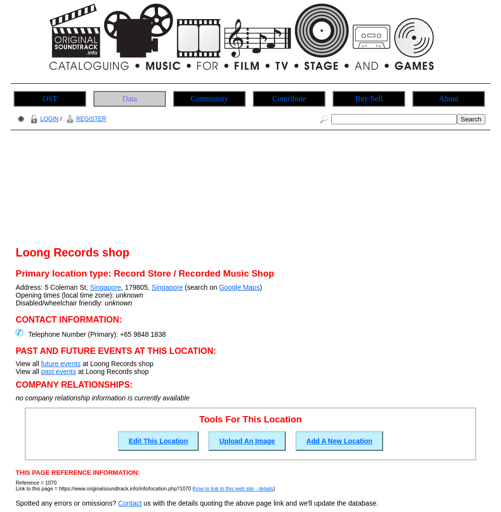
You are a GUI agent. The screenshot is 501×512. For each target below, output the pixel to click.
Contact (129, 503)
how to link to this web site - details (233, 488)
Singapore (105, 287)
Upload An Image (247, 441)
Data (129, 98)
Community (209, 98)
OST (50, 98)
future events (61, 364)
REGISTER (85, 119)
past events (58, 371)
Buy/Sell (369, 98)
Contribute (289, 98)
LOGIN (43, 119)
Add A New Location (339, 441)
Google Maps (239, 287)
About (448, 98)
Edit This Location (158, 441)
